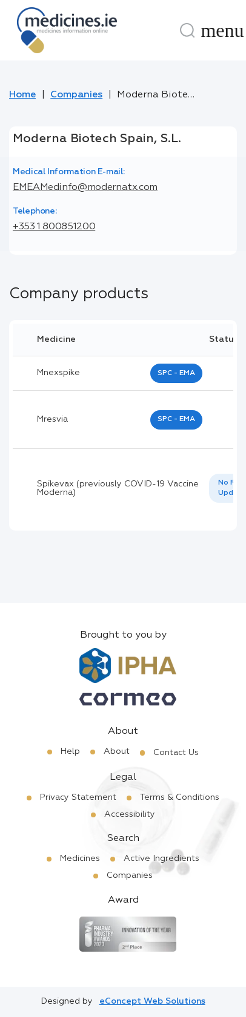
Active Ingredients (161, 858)
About (117, 751)
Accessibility (129, 814)
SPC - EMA (176, 373)
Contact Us (176, 752)
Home (22, 95)
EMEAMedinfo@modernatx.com (85, 187)
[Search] (187, 30)
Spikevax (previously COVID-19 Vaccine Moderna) (118, 488)
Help (70, 751)
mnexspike (58, 372)
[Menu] (222, 30)
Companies (76, 95)
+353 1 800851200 (54, 227)
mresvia (52, 419)
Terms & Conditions (179, 797)
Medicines (80, 858)
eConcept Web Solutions (152, 1001)
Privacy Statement (78, 797)
